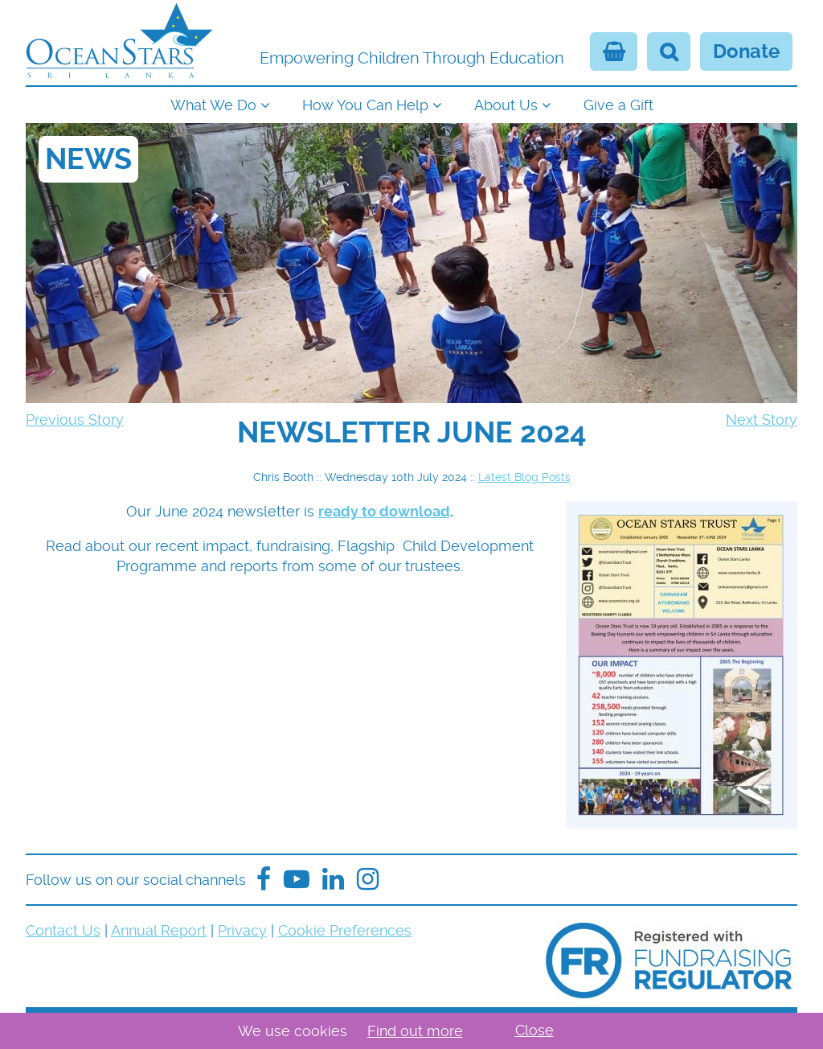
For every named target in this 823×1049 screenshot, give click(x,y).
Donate (746, 51)
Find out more (415, 1030)
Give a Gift (618, 105)
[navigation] (411, 103)
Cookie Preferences (345, 930)
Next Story (761, 419)
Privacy (242, 930)
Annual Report (159, 930)
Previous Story (75, 419)
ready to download (384, 511)
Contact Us (63, 930)
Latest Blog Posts (524, 477)
